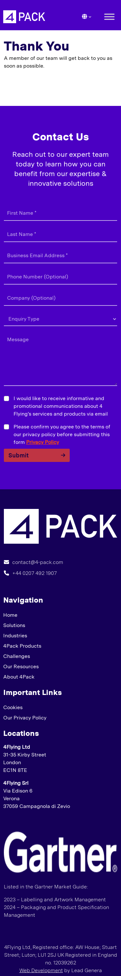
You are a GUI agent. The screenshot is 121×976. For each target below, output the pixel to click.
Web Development (41, 970)
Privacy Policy (42, 442)
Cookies (13, 707)
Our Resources (21, 666)
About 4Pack (19, 677)
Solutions (14, 625)
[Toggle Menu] (109, 17)
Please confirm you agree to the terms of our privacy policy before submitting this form (62, 434)
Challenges (16, 656)
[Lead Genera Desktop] (24, 16)
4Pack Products (22, 646)
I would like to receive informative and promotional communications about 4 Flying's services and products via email (61, 406)
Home (10, 615)
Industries (15, 636)
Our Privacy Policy (24, 718)
